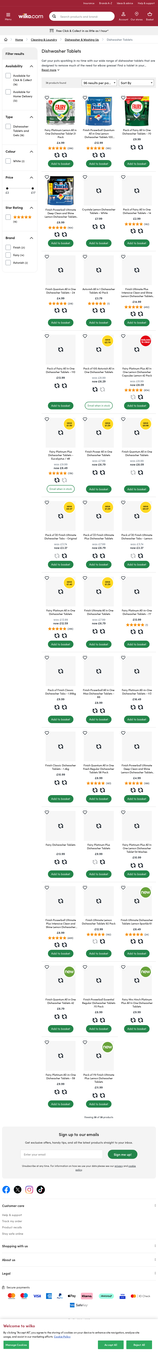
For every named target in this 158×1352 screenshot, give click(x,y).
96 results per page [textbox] (98, 82)
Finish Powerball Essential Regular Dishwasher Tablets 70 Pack (98, 1003)
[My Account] (123, 16)
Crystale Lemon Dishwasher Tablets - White (98, 211)
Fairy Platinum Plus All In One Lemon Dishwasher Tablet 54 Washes (136, 848)
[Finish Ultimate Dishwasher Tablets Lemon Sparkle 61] (137, 901)
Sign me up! (122, 1154)
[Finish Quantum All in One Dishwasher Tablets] (137, 433)
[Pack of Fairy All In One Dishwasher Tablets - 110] (61, 350)
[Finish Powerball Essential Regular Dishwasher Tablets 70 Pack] (99, 980)
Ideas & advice (125, 3)
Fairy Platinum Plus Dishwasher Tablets (98, 846)
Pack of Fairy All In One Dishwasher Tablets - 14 (137, 211)
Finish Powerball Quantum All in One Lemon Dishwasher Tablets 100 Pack (98, 133)
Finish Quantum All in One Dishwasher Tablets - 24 (60, 290)
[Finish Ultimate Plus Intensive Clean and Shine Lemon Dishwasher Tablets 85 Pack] (137, 270)
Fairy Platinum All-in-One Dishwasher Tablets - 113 (137, 691)
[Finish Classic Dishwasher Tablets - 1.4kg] (61, 746)
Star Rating (19, 207)
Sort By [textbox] (126, 82)
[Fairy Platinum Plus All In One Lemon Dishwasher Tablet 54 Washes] (137, 826)
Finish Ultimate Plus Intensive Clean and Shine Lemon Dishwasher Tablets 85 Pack (137, 292)
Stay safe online (12, 1233)
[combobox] (99, 82)
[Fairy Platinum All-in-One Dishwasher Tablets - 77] (137, 591)
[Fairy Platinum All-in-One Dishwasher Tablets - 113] (137, 671)
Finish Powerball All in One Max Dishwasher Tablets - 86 (98, 693)
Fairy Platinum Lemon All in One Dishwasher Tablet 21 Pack (61, 133)
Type (19, 116)
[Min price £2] (7, 188)
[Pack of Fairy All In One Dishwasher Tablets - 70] (137, 111)
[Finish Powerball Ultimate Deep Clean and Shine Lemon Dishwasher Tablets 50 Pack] (61, 191)
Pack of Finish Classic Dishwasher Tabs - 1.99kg (60, 691)
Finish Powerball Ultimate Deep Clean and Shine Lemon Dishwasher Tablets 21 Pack (137, 768)
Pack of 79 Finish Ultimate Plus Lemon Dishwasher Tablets (98, 1078)
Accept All (111, 1347)
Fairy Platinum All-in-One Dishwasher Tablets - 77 (137, 612)
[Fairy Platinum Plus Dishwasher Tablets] (99, 826)
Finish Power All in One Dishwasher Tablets (98, 453)
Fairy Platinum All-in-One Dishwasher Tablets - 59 (61, 1076)
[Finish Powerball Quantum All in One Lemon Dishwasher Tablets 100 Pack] (99, 111)
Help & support (146, 3)
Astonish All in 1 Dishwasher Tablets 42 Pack (98, 290)
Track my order (12, 1221)
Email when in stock (99, 405)
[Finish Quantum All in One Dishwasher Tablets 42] (61, 980)
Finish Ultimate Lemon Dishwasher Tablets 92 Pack (98, 921)
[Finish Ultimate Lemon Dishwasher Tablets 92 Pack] (99, 901)
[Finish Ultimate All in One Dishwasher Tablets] (99, 591)
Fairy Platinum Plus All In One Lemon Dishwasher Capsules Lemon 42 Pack (137, 372)
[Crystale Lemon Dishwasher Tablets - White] (99, 191)
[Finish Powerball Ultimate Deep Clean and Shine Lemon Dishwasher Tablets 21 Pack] (137, 746)
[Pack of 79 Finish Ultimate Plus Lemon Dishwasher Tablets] (99, 1056)
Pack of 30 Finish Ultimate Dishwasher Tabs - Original (60, 536)
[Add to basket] (60, 163)
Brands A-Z (105, 3)
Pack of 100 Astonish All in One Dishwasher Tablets (98, 370)
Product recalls (12, 1227)
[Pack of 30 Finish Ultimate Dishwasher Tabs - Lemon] (137, 516)
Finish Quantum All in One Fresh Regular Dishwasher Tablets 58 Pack (98, 768)
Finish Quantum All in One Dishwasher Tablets (137, 453)
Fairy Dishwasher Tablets (61, 845)
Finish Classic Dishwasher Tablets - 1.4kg (60, 766)
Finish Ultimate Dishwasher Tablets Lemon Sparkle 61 (137, 921)
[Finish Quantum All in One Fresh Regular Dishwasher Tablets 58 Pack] (99, 746)
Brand (19, 237)
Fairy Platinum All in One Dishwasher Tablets (60, 612)
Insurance (88, 3)
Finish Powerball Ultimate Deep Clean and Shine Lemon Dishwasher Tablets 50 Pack (61, 213)
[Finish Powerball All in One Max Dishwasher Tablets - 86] (99, 671)
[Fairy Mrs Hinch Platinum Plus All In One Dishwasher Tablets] (137, 980)
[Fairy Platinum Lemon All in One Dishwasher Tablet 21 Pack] (61, 111)
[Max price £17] (33, 188)
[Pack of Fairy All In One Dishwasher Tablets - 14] (137, 191)
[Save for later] (47, 97)
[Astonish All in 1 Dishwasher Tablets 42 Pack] (99, 270)
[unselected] (20, 79)
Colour (19, 151)
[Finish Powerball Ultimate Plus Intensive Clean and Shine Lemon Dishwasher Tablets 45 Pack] (61, 901)
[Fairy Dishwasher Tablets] (61, 826)
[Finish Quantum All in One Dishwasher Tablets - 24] (61, 270)
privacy (119, 1165)
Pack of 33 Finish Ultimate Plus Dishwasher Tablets (98, 536)
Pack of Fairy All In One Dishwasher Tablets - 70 (136, 131)
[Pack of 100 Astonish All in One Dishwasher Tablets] (99, 350)
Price (19, 177)
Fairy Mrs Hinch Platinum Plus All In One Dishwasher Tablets (137, 1003)
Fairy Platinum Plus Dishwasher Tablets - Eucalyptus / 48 (60, 455)
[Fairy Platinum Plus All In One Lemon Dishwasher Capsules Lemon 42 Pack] (137, 350)
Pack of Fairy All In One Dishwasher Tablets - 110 (60, 370)
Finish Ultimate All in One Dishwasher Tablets (98, 612)
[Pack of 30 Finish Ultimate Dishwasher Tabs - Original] (61, 516)
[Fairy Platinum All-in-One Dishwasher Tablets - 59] (61, 1056)
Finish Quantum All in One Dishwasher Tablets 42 (60, 1001)
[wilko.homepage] (5, 39)
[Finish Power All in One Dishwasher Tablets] (99, 433)
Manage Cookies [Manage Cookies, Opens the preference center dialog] (16, 1347)
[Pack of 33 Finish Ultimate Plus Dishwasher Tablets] (99, 516)
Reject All (139, 1347)
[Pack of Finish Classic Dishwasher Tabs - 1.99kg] (61, 671)
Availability (19, 66)
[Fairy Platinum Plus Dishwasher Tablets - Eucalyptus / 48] (61, 433)
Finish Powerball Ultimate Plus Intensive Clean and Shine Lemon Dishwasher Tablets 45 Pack (60, 923)
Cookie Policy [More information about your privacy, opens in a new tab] (62, 1339)
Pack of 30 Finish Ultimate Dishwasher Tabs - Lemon (136, 536)
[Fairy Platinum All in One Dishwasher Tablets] (61, 591)
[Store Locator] (136, 16)
